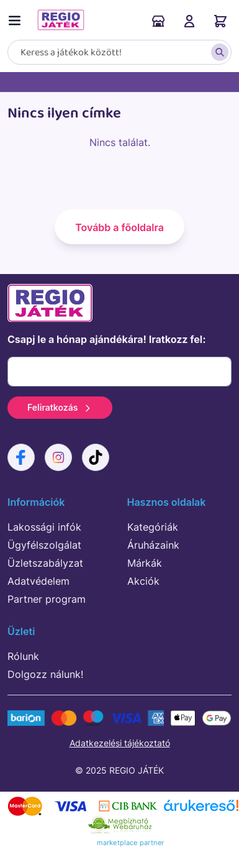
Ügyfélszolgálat (44, 545)
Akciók (143, 581)
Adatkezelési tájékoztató (120, 743)
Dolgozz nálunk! (45, 674)
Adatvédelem (38, 581)
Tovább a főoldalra (119, 227)
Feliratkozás (59, 407)
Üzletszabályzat (45, 563)
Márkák (144, 563)
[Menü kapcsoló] (17, 18)
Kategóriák (152, 527)
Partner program (46, 599)
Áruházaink (158, 21)
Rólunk (23, 656)
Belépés (189, 21)
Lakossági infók (44, 527)
